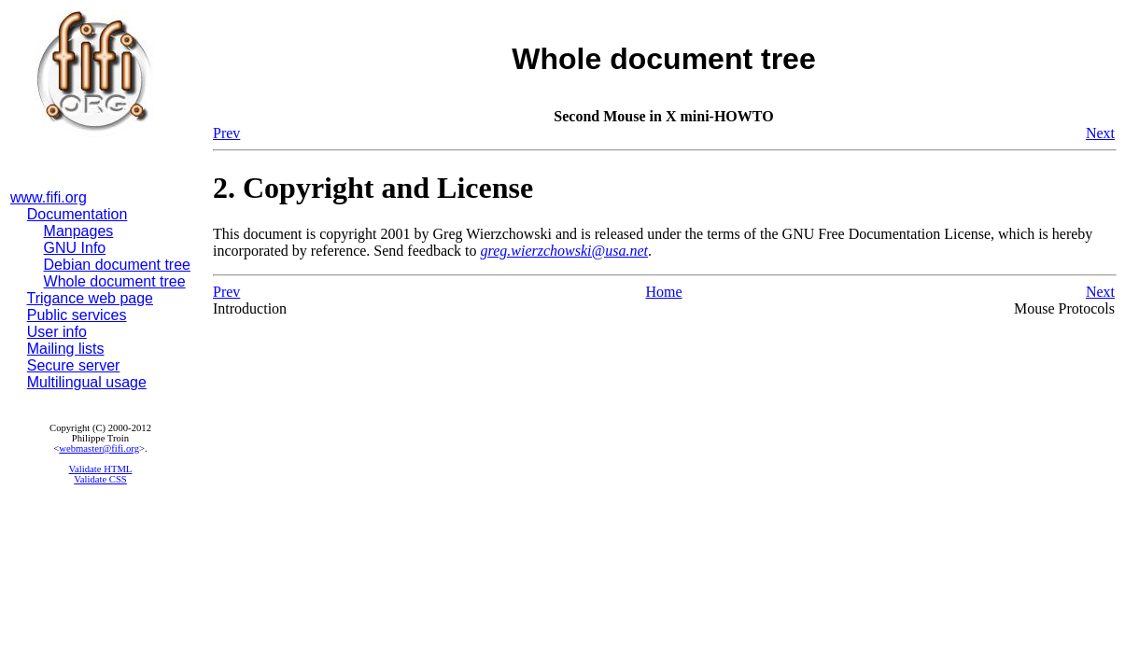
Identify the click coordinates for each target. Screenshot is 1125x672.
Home (663, 292)
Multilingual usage (87, 382)
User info (57, 332)
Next (1100, 133)
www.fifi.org (48, 197)
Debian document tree (117, 265)
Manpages (79, 231)
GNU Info (75, 248)
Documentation (77, 214)
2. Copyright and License (373, 187)
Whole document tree (115, 281)
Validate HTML (101, 469)
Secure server (73, 365)
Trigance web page (90, 298)
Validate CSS (100, 479)
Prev (226, 133)
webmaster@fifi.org (99, 448)
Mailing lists (66, 349)
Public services (77, 315)
